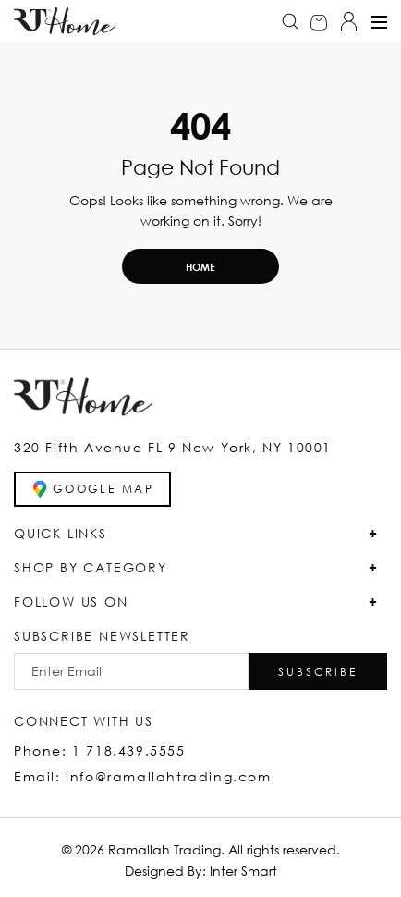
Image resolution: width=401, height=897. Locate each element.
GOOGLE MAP (92, 489)
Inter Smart (243, 871)
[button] (318, 671)
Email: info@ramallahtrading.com (143, 776)
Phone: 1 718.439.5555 (100, 750)
